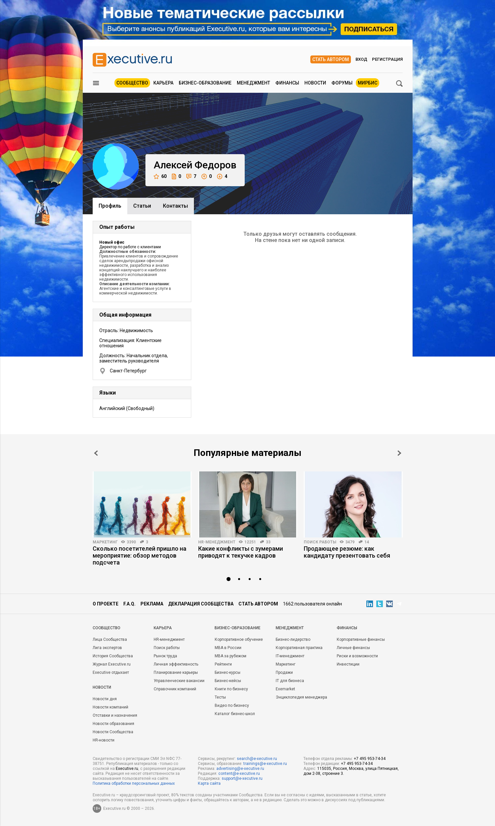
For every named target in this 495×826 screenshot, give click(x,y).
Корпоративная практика (299, 647)
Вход (361, 59)
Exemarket (285, 689)
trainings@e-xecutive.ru (265, 763)
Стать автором (330, 59)
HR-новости (103, 740)
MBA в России (228, 647)
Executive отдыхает (111, 672)
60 (160, 176)
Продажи (284, 672)
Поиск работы (320, 542)
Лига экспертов (107, 647)
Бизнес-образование (205, 83)
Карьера (163, 83)
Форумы (342, 83)
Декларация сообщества (200, 603)
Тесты (220, 697)
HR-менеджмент (216, 542)
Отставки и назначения (115, 715)
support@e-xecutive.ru (242, 778)
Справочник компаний (175, 689)
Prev (96, 453)
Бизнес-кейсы (228, 680)
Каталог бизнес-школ (235, 713)
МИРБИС (367, 83)
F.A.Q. (129, 603)
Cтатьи (142, 206)
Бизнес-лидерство (293, 639)
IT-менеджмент (290, 656)
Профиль (110, 206)
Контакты (175, 206)
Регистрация (387, 59)
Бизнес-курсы (227, 672)
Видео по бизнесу (232, 705)
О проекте (105, 603)
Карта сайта (209, 783)
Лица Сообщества (110, 639)
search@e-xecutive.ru (257, 758)
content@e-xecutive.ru (239, 773)
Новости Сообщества (113, 732)
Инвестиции (348, 664)
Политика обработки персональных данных (134, 783)
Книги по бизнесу (231, 689)
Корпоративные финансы (361, 639)
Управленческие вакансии (179, 680)
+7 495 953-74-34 (370, 758)
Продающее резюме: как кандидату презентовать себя (347, 552)
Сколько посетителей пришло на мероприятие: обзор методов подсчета (139, 555)
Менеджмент (253, 83)
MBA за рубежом (230, 656)
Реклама (151, 603)
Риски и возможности (357, 656)
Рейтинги (223, 664)
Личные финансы (353, 647)
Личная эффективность (176, 664)
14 (366, 542)
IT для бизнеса (290, 680)
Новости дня (105, 699)
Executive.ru (127, 768)
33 (268, 542)
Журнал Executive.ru (112, 664)
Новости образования (113, 723)
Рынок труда (165, 656)
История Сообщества (113, 656)
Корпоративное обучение (239, 639)
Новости (315, 83)
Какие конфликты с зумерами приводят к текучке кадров (240, 552)
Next (399, 453)
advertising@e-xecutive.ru (240, 768)
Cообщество (106, 628)
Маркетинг (105, 542)
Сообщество (132, 83)
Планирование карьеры (176, 672)
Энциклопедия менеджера (301, 697)
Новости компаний (110, 707)
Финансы (287, 83)
